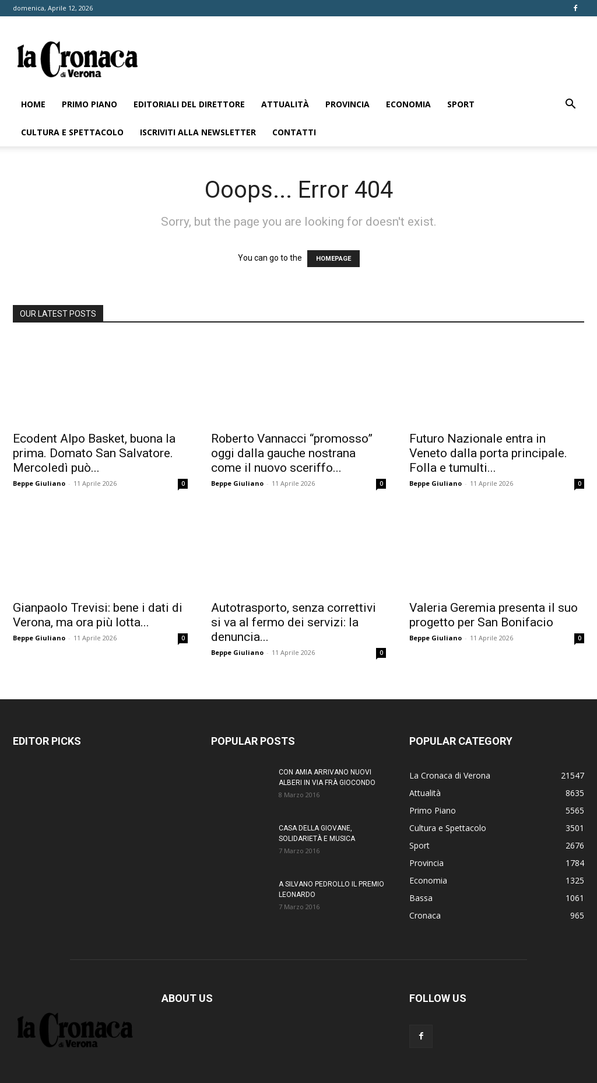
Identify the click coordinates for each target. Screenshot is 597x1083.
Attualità (285, 104)
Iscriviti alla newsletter (198, 132)
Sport (461, 104)
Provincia (347, 104)
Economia (408, 104)
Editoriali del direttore (189, 104)
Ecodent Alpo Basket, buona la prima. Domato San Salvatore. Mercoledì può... (94, 453)
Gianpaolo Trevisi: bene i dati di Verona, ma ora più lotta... (97, 615)
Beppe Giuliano (39, 483)
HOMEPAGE (333, 258)
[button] (570, 105)
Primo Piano (89, 104)
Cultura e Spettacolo (72, 132)
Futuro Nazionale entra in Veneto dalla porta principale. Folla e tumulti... (488, 453)
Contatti (294, 132)
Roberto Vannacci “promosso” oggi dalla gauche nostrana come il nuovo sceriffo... (292, 453)
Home (33, 104)
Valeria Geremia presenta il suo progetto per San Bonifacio (493, 615)
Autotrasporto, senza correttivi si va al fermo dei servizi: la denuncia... (293, 622)
